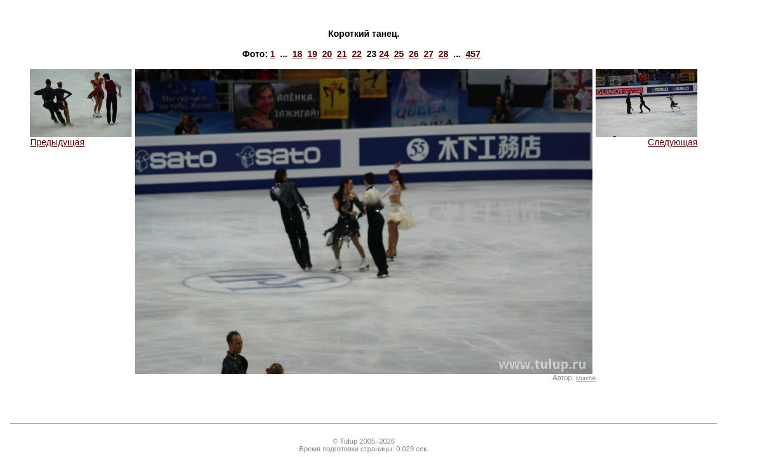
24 (384, 54)
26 (414, 54)
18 (297, 54)
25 (399, 54)
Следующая (646, 138)
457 (473, 54)
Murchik (586, 378)
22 (357, 54)
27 (428, 54)
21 (342, 54)
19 (312, 54)
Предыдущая (81, 138)
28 (444, 54)
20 (327, 54)
